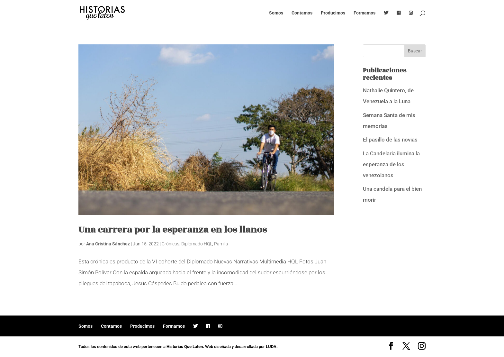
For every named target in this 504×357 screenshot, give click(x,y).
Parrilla (221, 243)
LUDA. (272, 346)
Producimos (333, 13)
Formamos (364, 13)
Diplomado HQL (196, 243)
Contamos (302, 13)
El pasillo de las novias (390, 139)
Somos (276, 13)
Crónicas (170, 243)
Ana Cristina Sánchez (108, 243)
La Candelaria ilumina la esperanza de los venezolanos (391, 164)
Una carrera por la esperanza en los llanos (172, 230)
